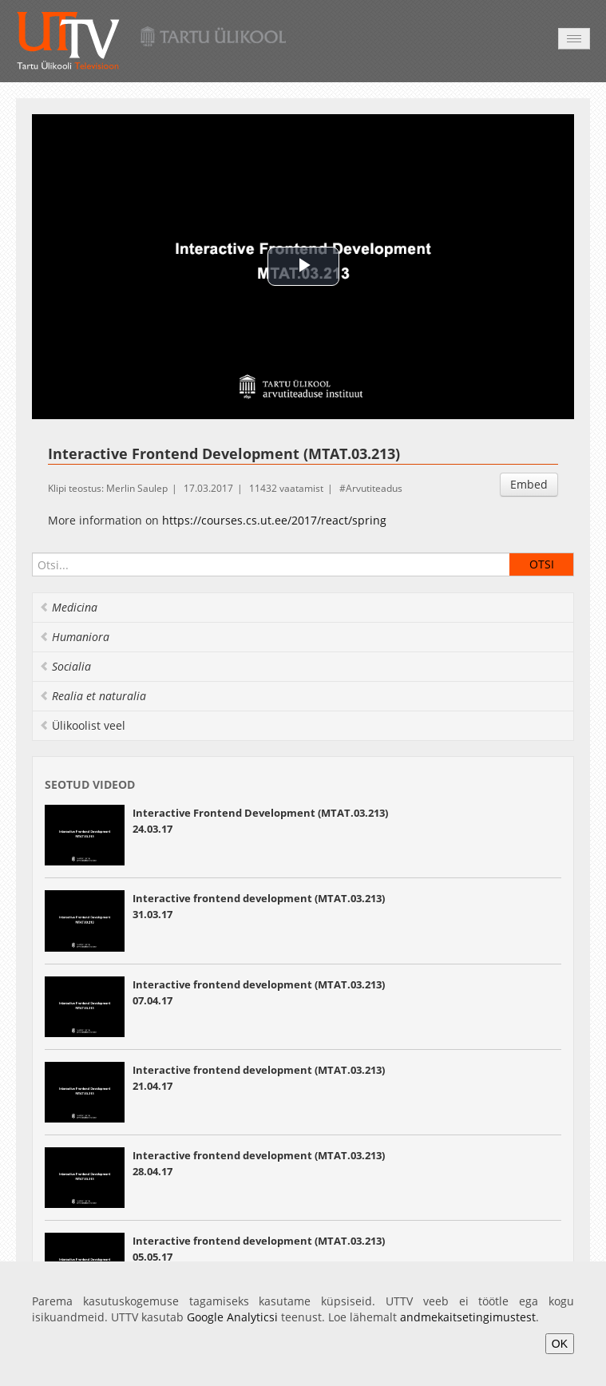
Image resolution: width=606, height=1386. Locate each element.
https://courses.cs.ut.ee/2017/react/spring (274, 520)
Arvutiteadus (374, 488)
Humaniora (74, 636)
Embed (529, 484)
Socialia (65, 666)
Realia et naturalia (92, 695)
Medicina (68, 607)
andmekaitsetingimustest (468, 1317)
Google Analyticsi (232, 1317)
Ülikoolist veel (82, 725)
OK (560, 1343)
